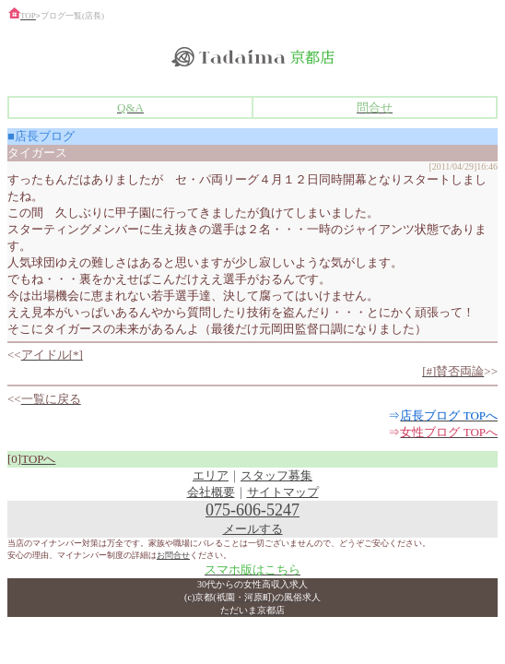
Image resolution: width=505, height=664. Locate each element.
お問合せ (173, 555)
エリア (211, 475)
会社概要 (211, 492)
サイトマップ (283, 492)
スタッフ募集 (276, 475)
